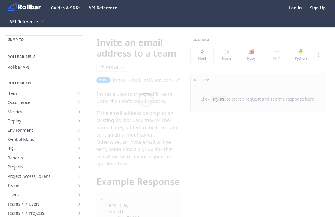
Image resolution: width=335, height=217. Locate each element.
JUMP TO (16, 40)
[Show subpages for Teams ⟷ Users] (79, 204)
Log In (295, 8)
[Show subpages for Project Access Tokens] (79, 176)
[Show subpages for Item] (79, 93)
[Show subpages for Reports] (79, 158)
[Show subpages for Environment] (79, 130)
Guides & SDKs (65, 8)
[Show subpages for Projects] (79, 167)
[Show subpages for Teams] (79, 185)
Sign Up (318, 8)
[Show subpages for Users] (79, 194)
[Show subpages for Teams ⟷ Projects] (79, 213)
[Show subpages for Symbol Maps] (79, 139)
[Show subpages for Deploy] (79, 120)
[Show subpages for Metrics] (79, 111)
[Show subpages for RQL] (79, 148)
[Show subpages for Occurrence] (79, 102)
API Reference (103, 8)
